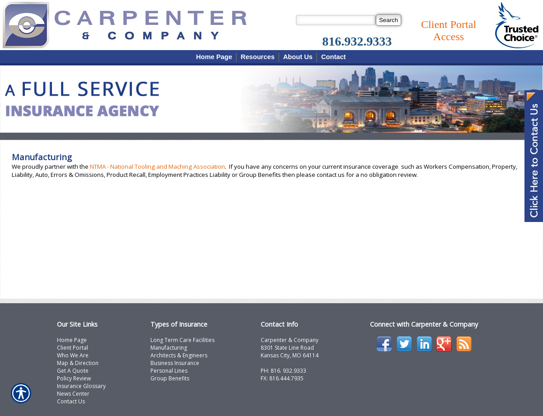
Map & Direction (77, 363)
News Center (73, 394)
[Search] (388, 20)
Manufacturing (168, 347)
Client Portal (72, 347)
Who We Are (73, 355)
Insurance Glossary (81, 386)
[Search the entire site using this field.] (336, 20)
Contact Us (71, 401)
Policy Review (74, 378)
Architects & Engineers (178, 355)
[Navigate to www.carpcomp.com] (533, 157)
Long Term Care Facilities (182, 340)
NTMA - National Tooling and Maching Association (157, 166)
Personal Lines (168, 370)
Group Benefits (169, 378)
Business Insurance (174, 363)
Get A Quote (73, 370)
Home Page (72, 340)
